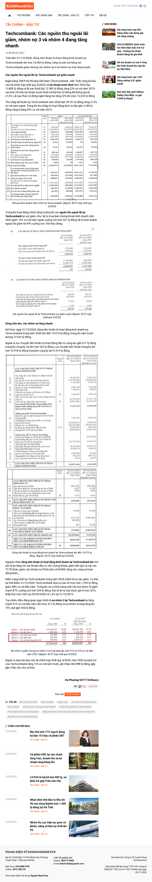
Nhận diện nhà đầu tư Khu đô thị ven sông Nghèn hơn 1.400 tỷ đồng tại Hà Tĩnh (48, 803)
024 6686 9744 (22, 866)
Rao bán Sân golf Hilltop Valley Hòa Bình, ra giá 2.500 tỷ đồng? (130, 95)
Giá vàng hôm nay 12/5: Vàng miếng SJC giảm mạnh (130, 80)
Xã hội (103, 15)
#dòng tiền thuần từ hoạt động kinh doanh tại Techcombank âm (68, 712)
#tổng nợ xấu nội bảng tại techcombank (39, 707)
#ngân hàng (62, 702)
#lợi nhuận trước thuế (28, 702)
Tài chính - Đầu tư (68, 15)
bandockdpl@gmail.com (72, 863)
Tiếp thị (89, 15)
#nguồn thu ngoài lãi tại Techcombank (75, 707)
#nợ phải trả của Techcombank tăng (22, 717)
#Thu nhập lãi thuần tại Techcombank (23, 712)
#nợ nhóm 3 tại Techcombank (84, 702)
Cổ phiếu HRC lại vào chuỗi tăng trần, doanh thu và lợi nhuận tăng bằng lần (46, 758)
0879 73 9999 (67, 860)
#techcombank (47, 702)
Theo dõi (59, 694)
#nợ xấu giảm (13, 707)
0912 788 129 (19, 869)
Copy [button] (82, 686)
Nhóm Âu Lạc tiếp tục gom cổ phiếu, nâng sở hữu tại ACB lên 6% (48, 826)
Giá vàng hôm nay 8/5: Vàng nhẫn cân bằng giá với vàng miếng (130, 33)
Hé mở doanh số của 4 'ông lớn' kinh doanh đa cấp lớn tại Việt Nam (132, 65)
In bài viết (93, 686)
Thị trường (23, 15)
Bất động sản (44, 15)
